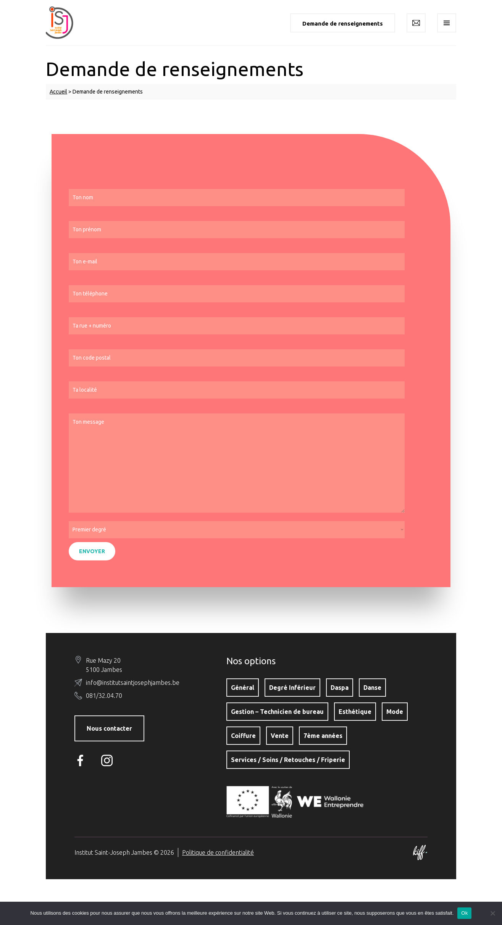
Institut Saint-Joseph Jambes (65, 22)
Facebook (82, 760)
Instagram (108, 760)
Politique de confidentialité (218, 852)
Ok (464, 913)
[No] (492, 913)
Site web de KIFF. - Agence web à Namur (420, 852)
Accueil (58, 92)
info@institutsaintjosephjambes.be (132, 682)
